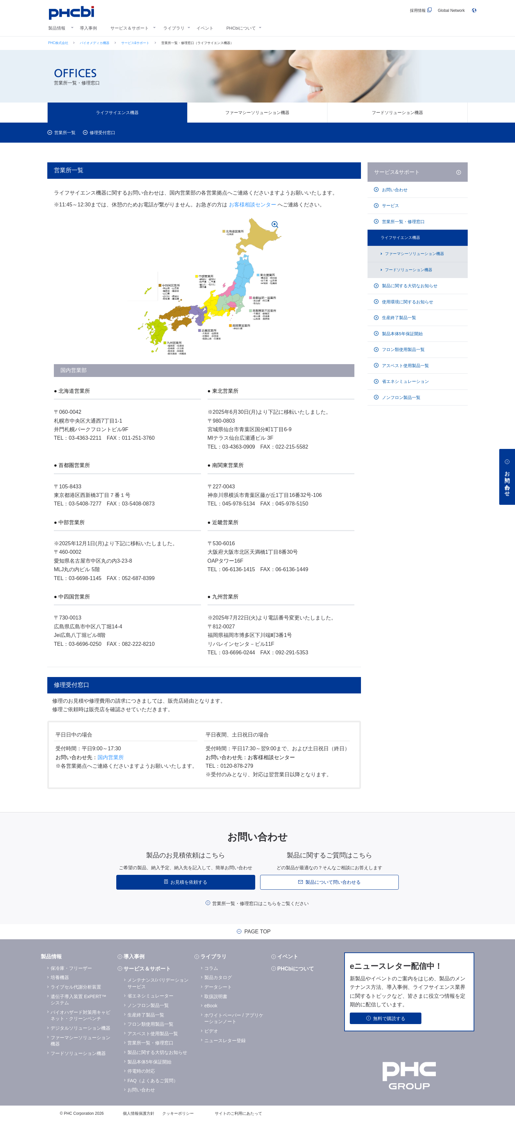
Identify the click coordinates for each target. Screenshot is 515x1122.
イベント (204, 28)
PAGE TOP (257, 931)
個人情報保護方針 (138, 1113)
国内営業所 (111, 757)
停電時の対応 (141, 1071)
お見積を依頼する (188, 882)
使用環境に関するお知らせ (407, 301)
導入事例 (88, 28)
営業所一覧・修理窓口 (403, 221)
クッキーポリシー (178, 1113)
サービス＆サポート (129, 28)
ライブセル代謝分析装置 (76, 987)
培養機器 (60, 977)
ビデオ (211, 1031)
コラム (211, 968)
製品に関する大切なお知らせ (409, 285)
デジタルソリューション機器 (80, 1028)
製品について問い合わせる (333, 882)
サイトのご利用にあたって (238, 1113)
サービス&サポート (135, 43)
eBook (210, 1005)
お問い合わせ (394, 189)
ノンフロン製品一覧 (400, 397)
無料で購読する (389, 1018)
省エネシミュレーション (405, 381)
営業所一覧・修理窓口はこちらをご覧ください (260, 903)
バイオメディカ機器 (94, 43)
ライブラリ (174, 28)
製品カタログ (218, 977)
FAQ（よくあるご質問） (152, 1080)
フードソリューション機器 (397, 112)
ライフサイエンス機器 (117, 112)
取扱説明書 (215, 996)
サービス (390, 205)
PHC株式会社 (58, 43)
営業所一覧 (65, 132)
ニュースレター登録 (225, 1040)
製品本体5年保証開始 (402, 333)
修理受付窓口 (102, 132)
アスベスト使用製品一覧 (405, 365)
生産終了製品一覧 (398, 317)
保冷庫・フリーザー (71, 968)
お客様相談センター (252, 204)
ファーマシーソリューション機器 (257, 112)
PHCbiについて (241, 28)
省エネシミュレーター (150, 995)
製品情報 (56, 28)
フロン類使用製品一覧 (403, 349)
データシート (218, 987)
